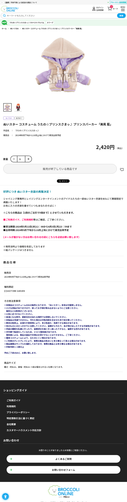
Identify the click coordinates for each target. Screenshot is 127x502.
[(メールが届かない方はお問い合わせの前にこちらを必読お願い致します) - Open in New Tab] (41, 237)
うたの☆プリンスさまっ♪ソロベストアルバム (26, 22)
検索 (121, 15)
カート (114, 7)
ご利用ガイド (14, 400)
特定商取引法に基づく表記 (20, 418)
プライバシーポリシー (18, 412)
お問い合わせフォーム (63, 469)
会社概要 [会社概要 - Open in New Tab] (11, 424)
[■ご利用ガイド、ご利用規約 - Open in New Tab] (18, 219)
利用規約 (11, 406)
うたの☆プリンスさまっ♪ (27, 130)
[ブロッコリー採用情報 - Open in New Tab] (118, 2)
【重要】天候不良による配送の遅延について (20, 2)
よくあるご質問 (63, 459)
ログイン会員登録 (100, 8)
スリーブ (50, 22)
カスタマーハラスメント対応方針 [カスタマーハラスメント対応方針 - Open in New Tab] (24, 430)
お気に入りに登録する (122, 169)
